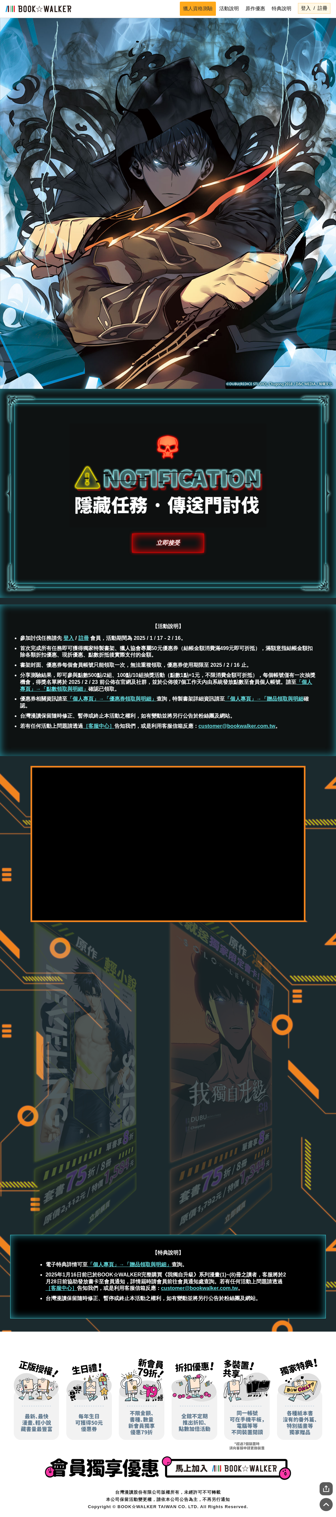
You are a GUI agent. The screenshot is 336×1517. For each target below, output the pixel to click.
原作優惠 (255, 8)
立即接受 (168, 542)
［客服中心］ (99, 726)
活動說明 (229, 8)
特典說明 (281, 8)
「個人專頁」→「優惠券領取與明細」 (112, 699)
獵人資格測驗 (198, 8)
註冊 (322, 8)
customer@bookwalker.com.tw (237, 726)
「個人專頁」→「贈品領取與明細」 (130, 1264)
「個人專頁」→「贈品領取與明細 (264, 699)
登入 (306, 8)
